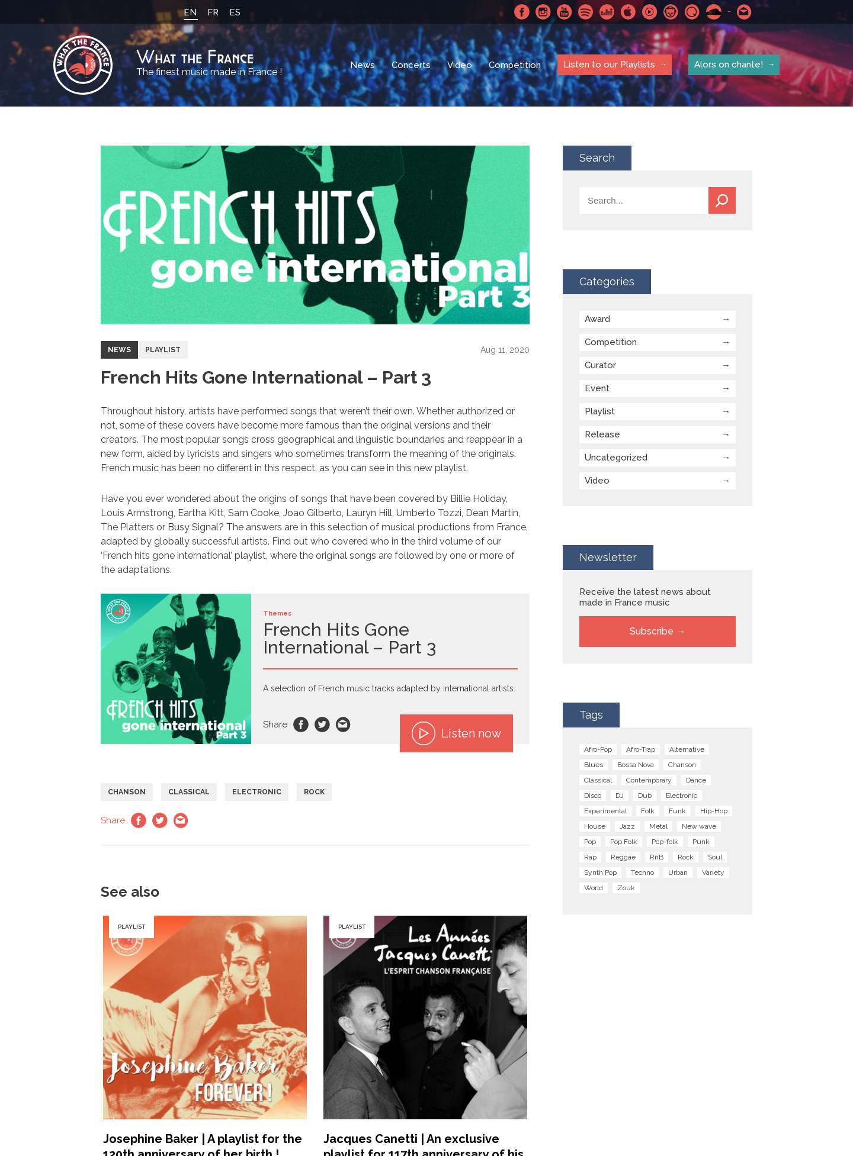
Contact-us (744, 12)
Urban (678, 872)
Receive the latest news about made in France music (645, 597)
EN (190, 12)
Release (602, 434)
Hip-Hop (713, 811)
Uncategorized (616, 457)
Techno (642, 872)
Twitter (322, 724)
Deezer (607, 12)
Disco (592, 795)
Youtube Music (650, 12)
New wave (699, 826)
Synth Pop (600, 872)
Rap (590, 857)
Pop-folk (665, 842)
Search (722, 200)
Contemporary (649, 780)
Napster (671, 12)
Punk (701, 842)
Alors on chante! (728, 64)
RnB (656, 857)
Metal (658, 826)
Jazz (627, 826)
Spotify (586, 12)
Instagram (543, 12)
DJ (619, 795)
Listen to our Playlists (609, 64)
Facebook (522, 12)
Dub (645, 795)
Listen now (456, 733)
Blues (593, 765)
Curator (600, 365)
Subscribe (652, 631)
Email (343, 724)
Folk (648, 811)
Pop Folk (623, 842)
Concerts (411, 65)
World (593, 888)
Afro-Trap (640, 749)
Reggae (623, 857)
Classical (189, 792)
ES (234, 12)
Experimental (605, 811)
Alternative (686, 749)
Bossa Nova (635, 765)
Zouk (626, 888)
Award (597, 319)
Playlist (163, 350)
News (362, 65)
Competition (515, 65)
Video (459, 65)
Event (597, 388)
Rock (314, 792)
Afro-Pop (598, 749)
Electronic (256, 792)
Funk (677, 811)
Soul (715, 857)
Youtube (564, 12)
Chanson (127, 792)
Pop (590, 842)
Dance (696, 780)
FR (213, 12)
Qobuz (692, 12)
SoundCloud (713, 12)
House (594, 826)
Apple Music (628, 12)
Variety (713, 872)
